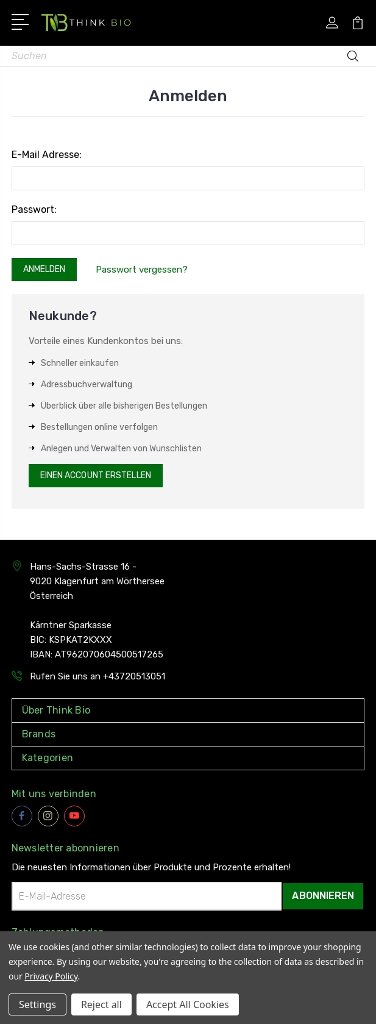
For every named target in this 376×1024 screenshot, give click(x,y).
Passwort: (34, 209)
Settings (37, 1004)
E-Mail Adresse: (47, 154)
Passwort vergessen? (142, 269)
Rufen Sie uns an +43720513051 (97, 676)
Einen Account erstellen (95, 475)
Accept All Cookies (187, 1004)
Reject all (101, 1004)
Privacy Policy (50, 976)
